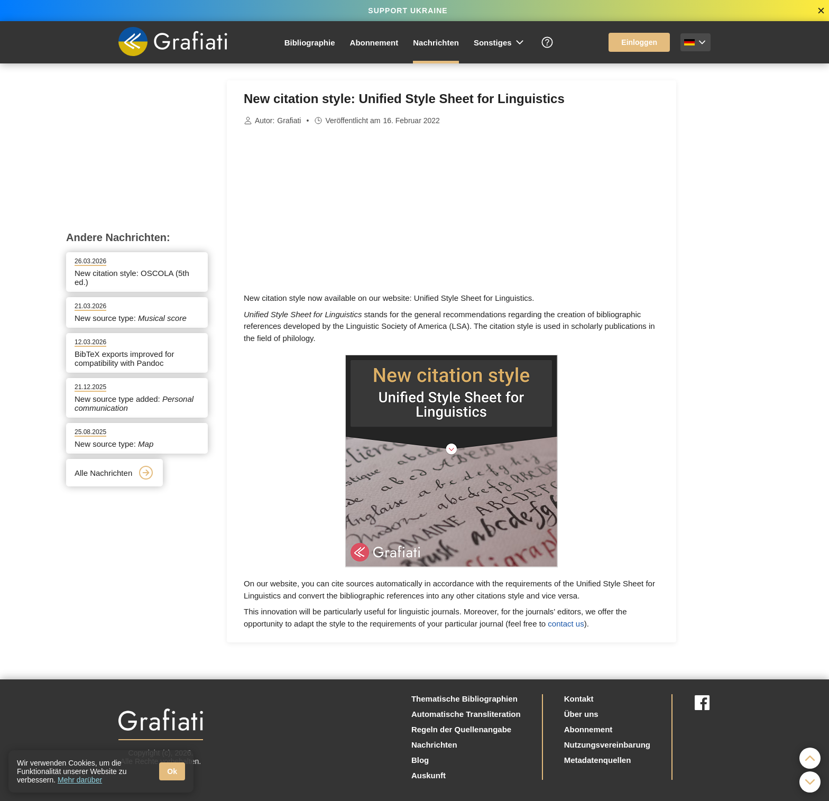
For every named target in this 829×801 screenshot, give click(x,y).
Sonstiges (499, 42)
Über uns (581, 714)
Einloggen (639, 42)
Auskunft (428, 775)
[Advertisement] (729, 239)
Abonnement (374, 42)
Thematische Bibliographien (464, 698)
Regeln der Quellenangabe (461, 729)
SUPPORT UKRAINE (407, 10)
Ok (172, 771)
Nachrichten (436, 42)
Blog (420, 760)
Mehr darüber (80, 780)
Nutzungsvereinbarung (607, 744)
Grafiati (289, 120)
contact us (566, 623)
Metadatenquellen (597, 760)
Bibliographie (309, 42)
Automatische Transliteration (466, 714)
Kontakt (579, 698)
